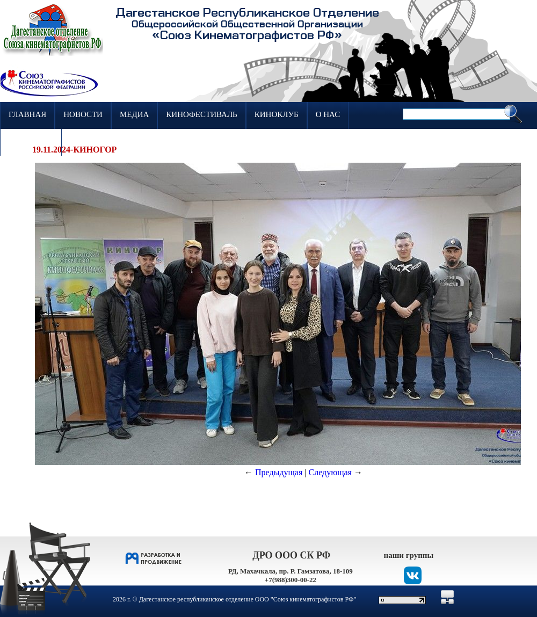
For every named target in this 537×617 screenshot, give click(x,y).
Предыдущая (278, 472)
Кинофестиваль (201, 114)
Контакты (31, 141)
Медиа (134, 114)
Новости (83, 114)
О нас (328, 114)
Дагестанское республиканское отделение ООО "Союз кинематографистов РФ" (248, 599)
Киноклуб (277, 114)
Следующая (330, 472)
